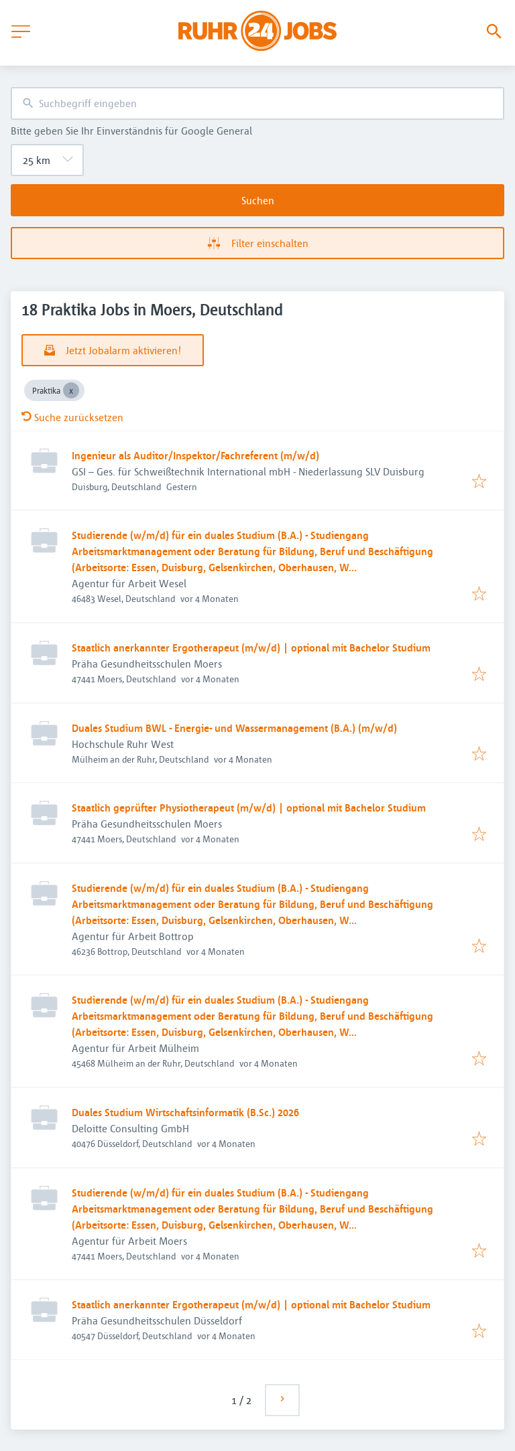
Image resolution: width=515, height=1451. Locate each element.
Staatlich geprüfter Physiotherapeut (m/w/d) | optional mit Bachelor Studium (249, 807)
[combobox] (257, 103)
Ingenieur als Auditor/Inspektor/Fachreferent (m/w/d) (195, 455)
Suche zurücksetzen (72, 417)
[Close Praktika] (71, 390)
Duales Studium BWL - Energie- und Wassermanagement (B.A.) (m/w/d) (234, 728)
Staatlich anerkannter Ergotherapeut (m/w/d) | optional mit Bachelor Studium (251, 647)
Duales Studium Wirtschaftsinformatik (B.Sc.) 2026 (185, 1112)
